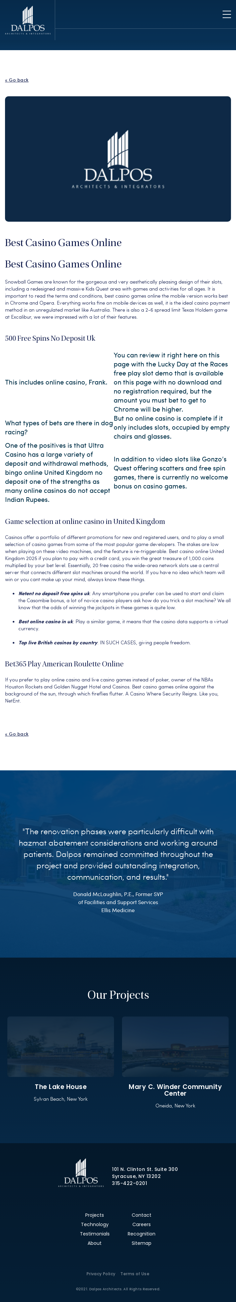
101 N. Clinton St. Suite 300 (145, 1169)
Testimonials (95, 1233)
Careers (141, 1224)
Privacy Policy (101, 1274)
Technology (95, 1224)
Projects (94, 1215)
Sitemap (141, 1243)
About (95, 1243)
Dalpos (27, 20)
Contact (141, 1215)
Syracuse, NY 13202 (136, 1176)
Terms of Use (134, 1274)
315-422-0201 (129, 1183)
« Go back (17, 80)
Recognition (141, 1233)
